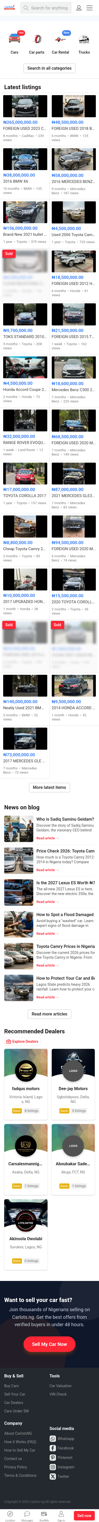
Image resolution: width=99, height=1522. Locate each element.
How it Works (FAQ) (20, 1442)
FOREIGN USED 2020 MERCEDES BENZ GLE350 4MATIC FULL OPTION (74, 549)
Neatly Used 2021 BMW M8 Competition (25, 708)
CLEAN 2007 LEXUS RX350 (74, 655)
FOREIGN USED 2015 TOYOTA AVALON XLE (74, 336)
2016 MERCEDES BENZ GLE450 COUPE (74, 181)
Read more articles (49, 1014)
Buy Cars (11, 1386)
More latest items (49, 787)
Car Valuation (61, 1386)
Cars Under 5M (16, 1411)
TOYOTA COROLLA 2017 (24, 495)
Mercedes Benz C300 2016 (74, 389)
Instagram (62, 1467)
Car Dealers (13, 1403)
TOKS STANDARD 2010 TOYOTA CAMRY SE (25, 336)
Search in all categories (49, 68)
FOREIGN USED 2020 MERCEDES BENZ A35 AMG (74, 443)
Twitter (59, 1476)
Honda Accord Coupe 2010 (25, 389)
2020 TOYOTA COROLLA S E (74, 602)
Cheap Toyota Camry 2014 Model (25, 549)
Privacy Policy (15, 1467)
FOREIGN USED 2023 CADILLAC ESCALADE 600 (25, 128)
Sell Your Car (14, 1394)
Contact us (13, 1459)
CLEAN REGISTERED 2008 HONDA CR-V (25, 283)
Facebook (62, 1448)
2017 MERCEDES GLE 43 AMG (25, 761)
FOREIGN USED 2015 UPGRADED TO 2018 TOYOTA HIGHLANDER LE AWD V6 (25, 654)
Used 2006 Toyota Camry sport (74, 234)
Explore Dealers (22, 1041)
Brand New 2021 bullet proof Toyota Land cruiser (25, 234)
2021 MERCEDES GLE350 (74, 495)
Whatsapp (62, 1439)
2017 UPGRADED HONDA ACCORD (25, 601)
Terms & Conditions (20, 1475)
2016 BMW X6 (15, 181)
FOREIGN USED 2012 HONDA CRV (74, 283)
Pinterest (61, 1457)
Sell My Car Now (49, 1344)
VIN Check (58, 1394)
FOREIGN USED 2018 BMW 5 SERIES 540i (74, 128)
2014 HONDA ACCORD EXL (74, 708)
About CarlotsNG (18, 1433)
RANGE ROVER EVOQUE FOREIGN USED (25, 442)
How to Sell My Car (19, 1450)
